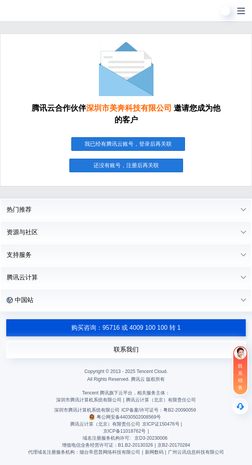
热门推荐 (19, 209)
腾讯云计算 (22, 277)
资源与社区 (22, 232)
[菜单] (241, 10)
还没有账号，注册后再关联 (126, 165)
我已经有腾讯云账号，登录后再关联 (128, 144)
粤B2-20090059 (179, 410)
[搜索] (210, 10)
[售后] (240, 406)
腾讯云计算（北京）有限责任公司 (105, 424)
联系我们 (126, 349)
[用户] (225, 10)
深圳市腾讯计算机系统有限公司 (87, 410)
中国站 (20, 300)
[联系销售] (240, 370)
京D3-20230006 (150, 438)
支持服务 (19, 254)
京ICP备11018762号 (124, 431)
